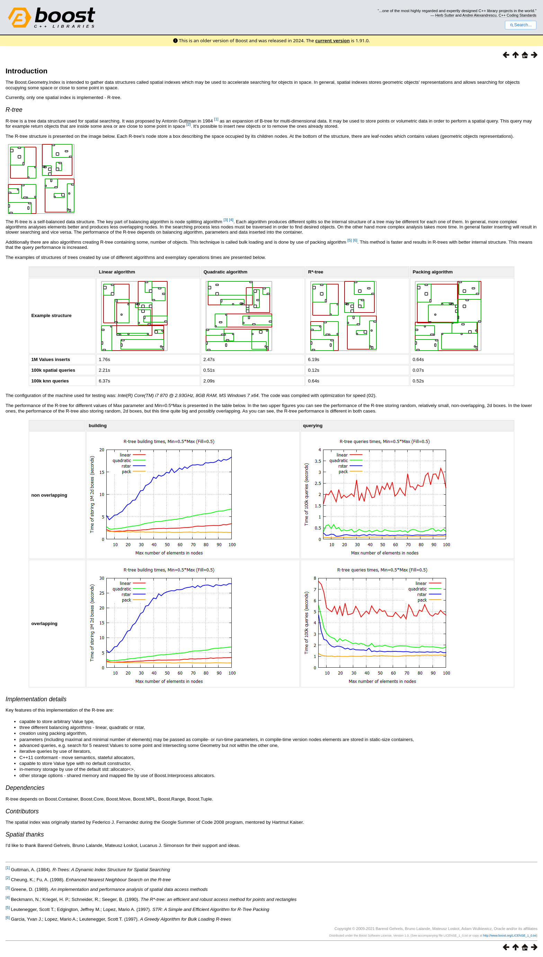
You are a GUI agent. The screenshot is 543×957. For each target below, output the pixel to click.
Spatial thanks (25, 834)
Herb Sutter (444, 15)
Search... (521, 24)
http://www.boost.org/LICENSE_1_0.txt (509, 935)
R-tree (14, 109)
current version (332, 40)
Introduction (26, 71)
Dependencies (25, 787)
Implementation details (36, 698)
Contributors (22, 810)
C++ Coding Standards (517, 15)
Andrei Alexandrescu (479, 15)
